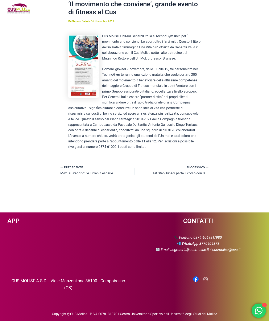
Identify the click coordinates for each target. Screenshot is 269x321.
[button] (129, 8)
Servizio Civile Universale (231, 8)
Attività (145, 8)
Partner (200, 8)
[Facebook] (196, 279)
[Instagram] (205, 279)
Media (181, 8)
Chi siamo (121, 8)
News (163, 8)
